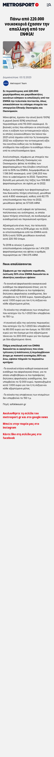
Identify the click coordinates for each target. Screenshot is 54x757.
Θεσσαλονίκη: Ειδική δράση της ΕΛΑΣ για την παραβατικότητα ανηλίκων (26, 480)
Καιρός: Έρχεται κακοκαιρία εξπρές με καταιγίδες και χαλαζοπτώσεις (23, 470)
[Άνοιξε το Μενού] (49, 4)
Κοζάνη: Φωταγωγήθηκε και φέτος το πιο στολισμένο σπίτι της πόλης (24, 460)
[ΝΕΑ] (8, 512)
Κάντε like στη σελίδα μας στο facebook (22, 436)
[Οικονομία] (24, 512)
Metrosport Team (18, 83)
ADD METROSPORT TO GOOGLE (29, 536)
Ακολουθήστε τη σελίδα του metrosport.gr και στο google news (25, 415)
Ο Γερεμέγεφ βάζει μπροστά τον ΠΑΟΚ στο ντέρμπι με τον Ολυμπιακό (13, 684)
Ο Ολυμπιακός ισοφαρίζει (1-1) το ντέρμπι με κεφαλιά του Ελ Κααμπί (15, 657)
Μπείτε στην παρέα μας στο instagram (21, 426)
